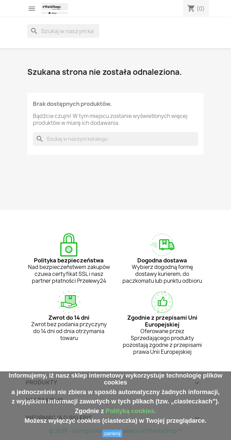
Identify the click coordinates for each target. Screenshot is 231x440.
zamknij (112, 433)
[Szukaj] (63, 31)
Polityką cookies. (130, 411)
